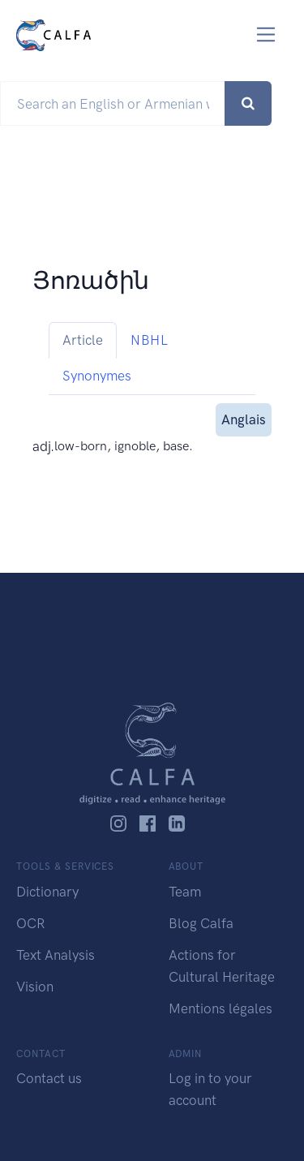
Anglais (243, 418)
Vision (35, 986)
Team (185, 892)
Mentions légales (220, 1008)
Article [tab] (82, 340)
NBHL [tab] (149, 340)
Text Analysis (55, 955)
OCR (30, 923)
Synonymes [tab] (96, 376)
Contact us (49, 1078)
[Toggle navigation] (266, 34)
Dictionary (47, 892)
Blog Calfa (201, 923)
